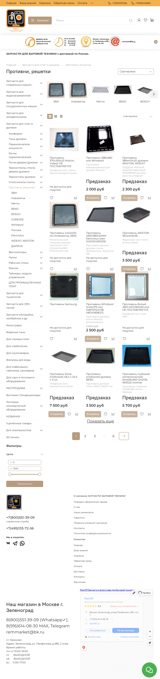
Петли (13, 247)
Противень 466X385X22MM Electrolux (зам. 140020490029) (96, 227)
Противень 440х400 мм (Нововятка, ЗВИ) (63, 224)
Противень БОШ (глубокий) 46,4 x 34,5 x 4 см (63, 366)
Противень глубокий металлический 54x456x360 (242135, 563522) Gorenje (136, 368)
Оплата (82, 3)
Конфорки (15, 123)
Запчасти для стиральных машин (19, 72)
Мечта (15, 193)
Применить (24, 473)
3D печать (12, 427)
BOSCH (15, 203)
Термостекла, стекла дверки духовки (22, 159)
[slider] (9, 464)
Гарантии (79, 508)
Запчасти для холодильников (16, 104)
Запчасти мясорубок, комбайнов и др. (20, 306)
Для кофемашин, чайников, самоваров (20, 358)
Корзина (44, 3)
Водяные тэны (15, 322)
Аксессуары (14, 315)
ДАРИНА (17, 235)
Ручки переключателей (20, 145)
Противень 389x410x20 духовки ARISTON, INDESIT (135, 150)
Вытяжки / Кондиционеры (23, 385)
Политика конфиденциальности (92, 524)
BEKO (14, 198)
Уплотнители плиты (22, 172)
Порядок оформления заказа (90, 492)
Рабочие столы (18, 252)
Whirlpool (17, 214)
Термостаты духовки (22, 166)
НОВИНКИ (13, 406)
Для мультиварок (17, 342)
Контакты (79, 519)
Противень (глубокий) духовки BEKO (98, 366)
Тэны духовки (17, 128)
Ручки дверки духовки (23, 152)
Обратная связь (64, 3)
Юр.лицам (80, 572)
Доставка (79, 562)
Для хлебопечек (17, 335)
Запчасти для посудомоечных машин (21, 94)
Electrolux (17, 225)
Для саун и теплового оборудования (20, 369)
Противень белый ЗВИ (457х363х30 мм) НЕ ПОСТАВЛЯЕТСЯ (135, 297)
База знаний (28, 3)
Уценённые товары (19, 413)
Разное (13, 258)
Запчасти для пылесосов (15, 285)
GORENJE (17, 209)
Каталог (40, 20)
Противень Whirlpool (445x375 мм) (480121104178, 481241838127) (99, 298)
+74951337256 (117, 3)
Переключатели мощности (19, 136)
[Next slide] (154, 84)
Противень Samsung (63, 294)
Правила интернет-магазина (90, 513)
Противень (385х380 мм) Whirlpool (99, 149)
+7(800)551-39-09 (20, 508)
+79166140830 (141, 3)
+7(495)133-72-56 (20, 519)
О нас (77, 498)
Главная (11, 3)
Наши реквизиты (84, 503)
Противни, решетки (22, 177)
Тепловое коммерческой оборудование (16, 395)
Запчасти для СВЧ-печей (18, 295)
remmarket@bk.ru (25, 622)
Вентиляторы (18, 242)
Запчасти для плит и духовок (41, 54)
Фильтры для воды (18, 349)
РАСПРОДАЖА (15, 377)
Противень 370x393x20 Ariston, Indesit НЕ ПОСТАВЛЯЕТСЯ (62, 152)
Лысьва (16, 219)
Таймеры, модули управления (20, 265)
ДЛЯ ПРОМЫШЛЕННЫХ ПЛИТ (25, 274)
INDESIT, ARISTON (22, 230)
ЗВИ (14, 182)
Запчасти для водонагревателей (18, 83)
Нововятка (18, 188)
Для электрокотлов (18, 420)
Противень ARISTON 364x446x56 (135, 224)
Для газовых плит (17, 328)
